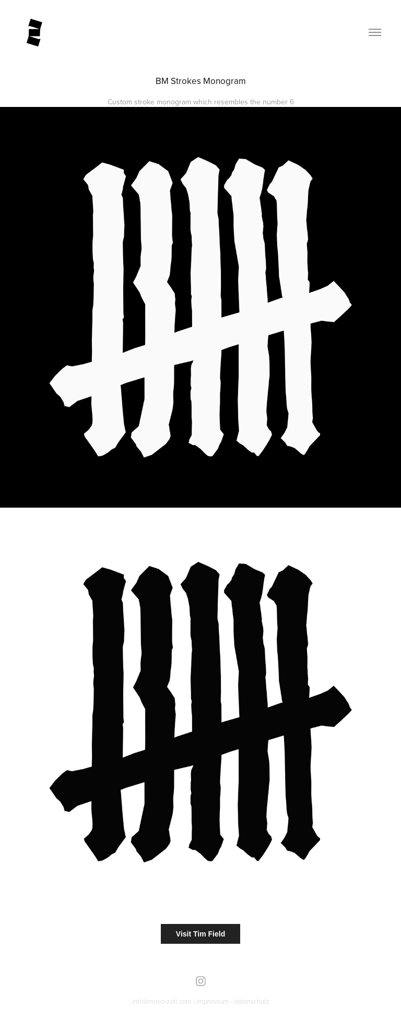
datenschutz (251, 1001)
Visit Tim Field (200, 934)
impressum (212, 1001)
